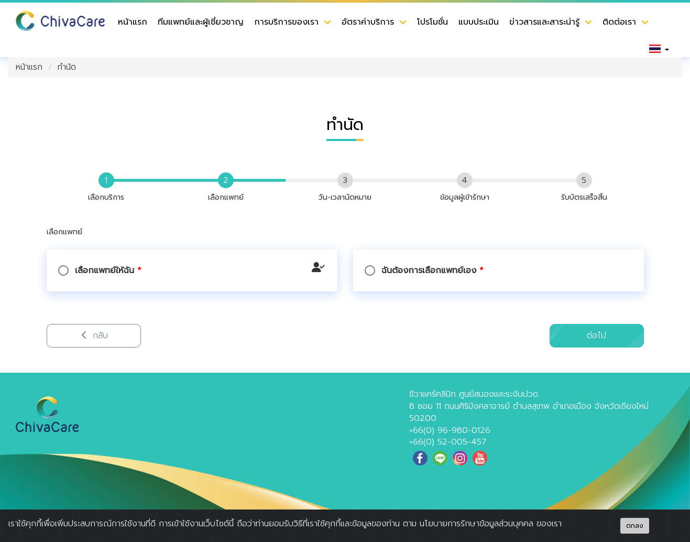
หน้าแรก (132, 22)
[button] (659, 49)
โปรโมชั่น (432, 22)
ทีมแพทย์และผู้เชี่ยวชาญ (201, 22)
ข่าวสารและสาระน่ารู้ (544, 22)
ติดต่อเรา (619, 22)
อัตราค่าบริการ (368, 22)
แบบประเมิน (478, 22)
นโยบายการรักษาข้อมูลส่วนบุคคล (476, 523)
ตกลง (634, 525)
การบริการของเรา (286, 22)
